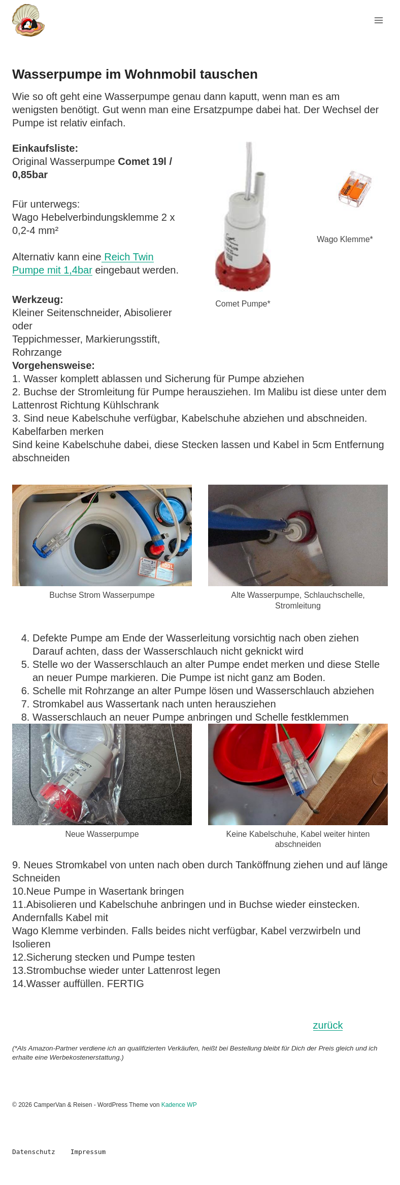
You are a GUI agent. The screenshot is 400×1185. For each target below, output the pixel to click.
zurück (328, 1025)
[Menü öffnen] (378, 20)
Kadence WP (179, 1104)
